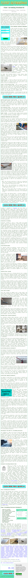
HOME (14, 5)
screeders (7, 76)
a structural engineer (13, 40)
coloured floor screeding (19, 475)
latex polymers (16, 89)
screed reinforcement (12, 248)
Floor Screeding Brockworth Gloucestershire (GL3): (11, 13)
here (18, 559)
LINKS (16, 5)
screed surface (22, 118)
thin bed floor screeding (11, 474)
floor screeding (14, 480)
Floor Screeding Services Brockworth (11, 507)
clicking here (4, 504)
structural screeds (20, 467)
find (4, 491)
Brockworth (15, 208)
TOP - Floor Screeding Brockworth (7, 562)
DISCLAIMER (25, 5)
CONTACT (22, 5)
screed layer (24, 131)
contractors (25, 64)
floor (26, 466)
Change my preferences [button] (19, 575)
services (19, 483)
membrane (2, 144)
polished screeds (12, 318)
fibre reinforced (8, 103)
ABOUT (19, 5)
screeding (2, 499)
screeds (12, 327)
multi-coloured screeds (5, 281)
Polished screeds (17, 341)
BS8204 (14, 66)
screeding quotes (11, 504)
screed (12, 47)
